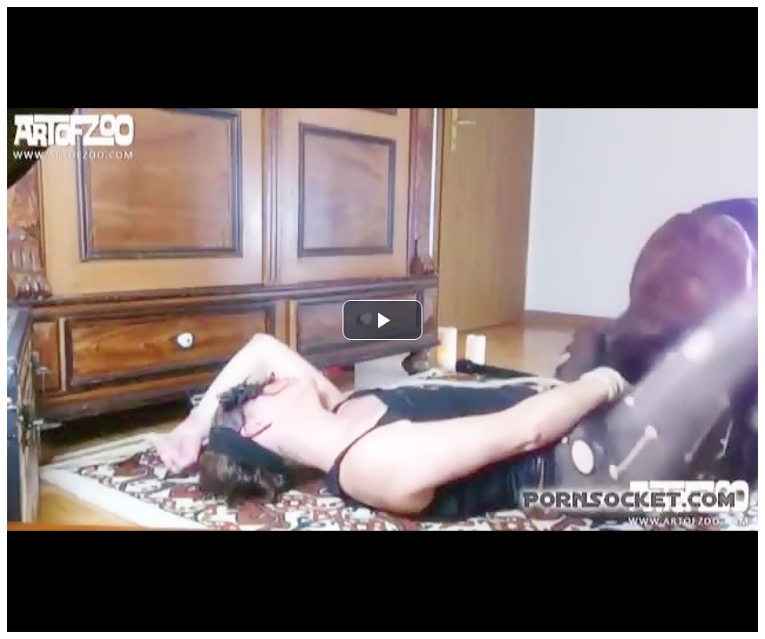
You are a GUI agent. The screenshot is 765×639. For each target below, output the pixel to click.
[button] (382, 320)
